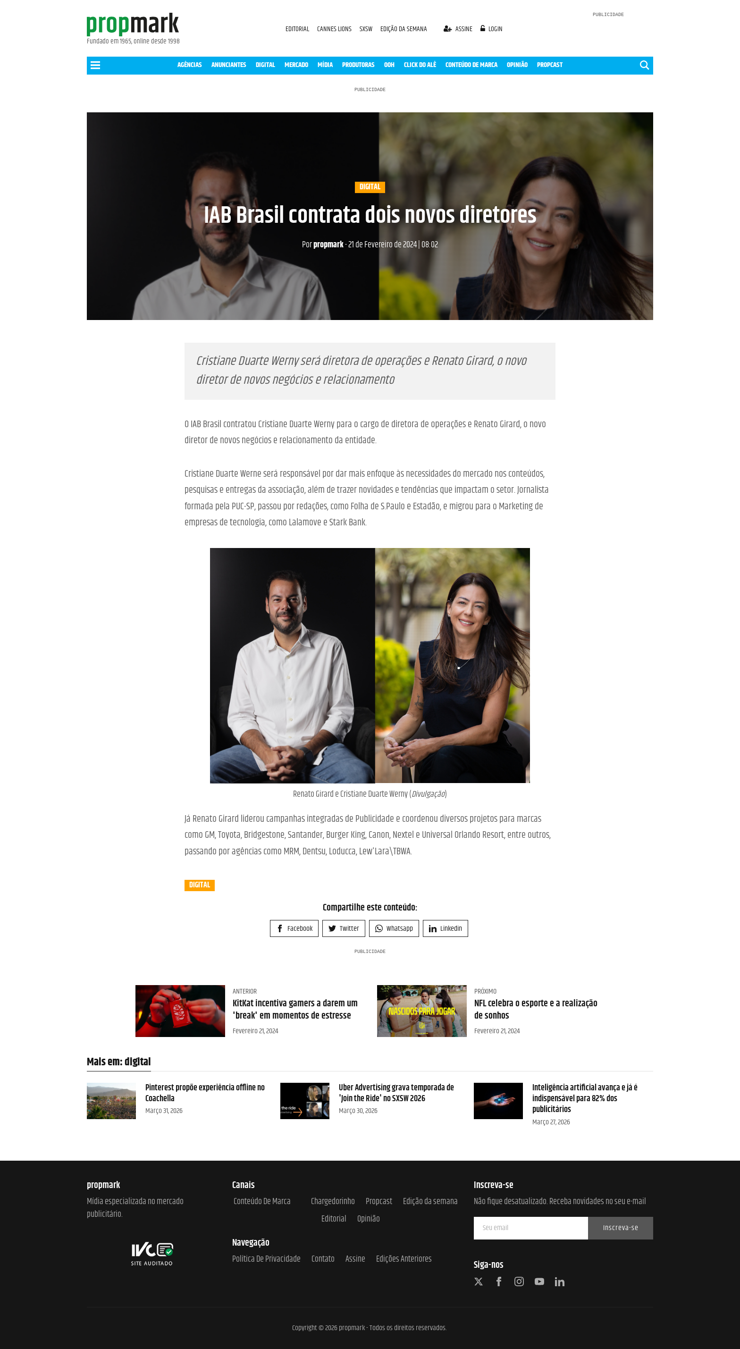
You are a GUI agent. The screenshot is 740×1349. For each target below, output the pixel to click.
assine (459, 29)
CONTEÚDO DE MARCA (471, 64)
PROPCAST (550, 64)
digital (370, 187)
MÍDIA (325, 64)
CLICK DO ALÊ (420, 64)
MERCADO (296, 64)
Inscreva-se (621, 1228)
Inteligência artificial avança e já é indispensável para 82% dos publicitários (585, 1099)
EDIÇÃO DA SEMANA (403, 29)
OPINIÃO (517, 64)
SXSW (367, 29)
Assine (355, 1259)
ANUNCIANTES (228, 64)
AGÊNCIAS (189, 64)
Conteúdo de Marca (262, 1202)
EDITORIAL (297, 29)
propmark (323, 245)
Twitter (343, 929)
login (491, 29)
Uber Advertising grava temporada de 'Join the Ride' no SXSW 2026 (396, 1093)
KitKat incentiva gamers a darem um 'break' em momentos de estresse (295, 1009)
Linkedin (445, 929)
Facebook (294, 929)
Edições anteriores (404, 1259)
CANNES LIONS (335, 29)
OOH (389, 64)
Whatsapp (394, 929)
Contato (323, 1259)
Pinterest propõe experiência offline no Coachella (205, 1093)
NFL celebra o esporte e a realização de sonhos (535, 1009)
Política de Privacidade (266, 1259)
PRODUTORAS (358, 64)
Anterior (245, 991)
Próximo (485, 991)
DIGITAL (265, 64)
